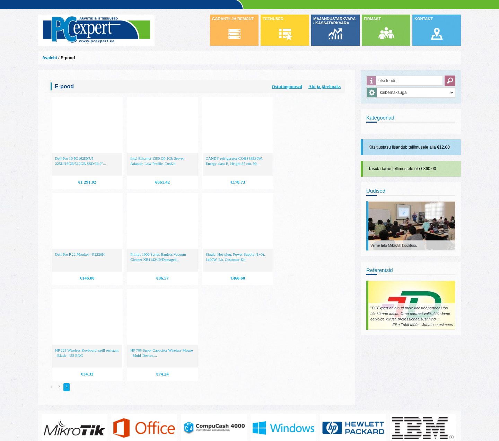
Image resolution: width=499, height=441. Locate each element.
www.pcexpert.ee (58, 410)
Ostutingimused (287, 86)
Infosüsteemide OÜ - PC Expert (96, 30)
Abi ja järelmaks (324, 86)
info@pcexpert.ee (59, 415)
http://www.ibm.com (423, 358)
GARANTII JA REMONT (233, 19)
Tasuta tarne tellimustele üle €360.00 (402, 168)
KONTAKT (423, 19)
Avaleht (49, 57)
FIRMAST (372, 19)
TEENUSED (273, 19)
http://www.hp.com (353, 358)
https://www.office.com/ (144, 358)
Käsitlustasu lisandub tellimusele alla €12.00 (409, 147)
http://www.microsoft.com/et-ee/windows (283, 358)
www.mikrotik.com (74, 358)
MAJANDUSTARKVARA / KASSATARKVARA (334, 21)
